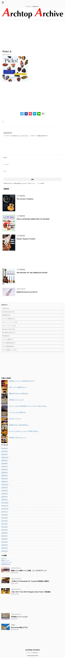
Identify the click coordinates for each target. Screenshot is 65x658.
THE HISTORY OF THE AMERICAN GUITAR (32, 273)
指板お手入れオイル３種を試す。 (19, 393)
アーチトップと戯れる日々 (32, 652)
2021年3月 (4, 451)
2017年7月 (4, 511)
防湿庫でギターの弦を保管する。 (19, 425)
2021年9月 (4, 448)
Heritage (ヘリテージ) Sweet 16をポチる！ (22, 381)
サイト (5, 171)
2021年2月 (4, 454)
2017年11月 (4, 505)
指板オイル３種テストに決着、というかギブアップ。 (29, 570)
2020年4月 (4, 475)
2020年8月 (4, 463)
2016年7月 (4, 536)
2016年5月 (4, 542)
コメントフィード (6, 562)
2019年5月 (4, 490)
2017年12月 (4, 502)
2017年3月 (4, 524)
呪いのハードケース (15, 418)
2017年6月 (4, 514)
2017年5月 (4, 517)
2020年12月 (4, 457)
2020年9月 (4, 460)
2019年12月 (4, 484)
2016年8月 (4, 533)
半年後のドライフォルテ (16, 399)
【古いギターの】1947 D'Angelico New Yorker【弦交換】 (31, 592)
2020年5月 (4, 472)
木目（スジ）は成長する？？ (18, 387)
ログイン (4, 558)
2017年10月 (4, 508)
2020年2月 (4, 481)
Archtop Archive (32, 650)
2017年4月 (4, 521)
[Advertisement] (32, 34)
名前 (5, 157)
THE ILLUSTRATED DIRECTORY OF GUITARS (33, 219)
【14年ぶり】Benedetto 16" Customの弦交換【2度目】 (30, 581)
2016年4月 (4, 545)
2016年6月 (4, 539)
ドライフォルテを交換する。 (18, 412)
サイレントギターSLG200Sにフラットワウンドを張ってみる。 (28, 406)
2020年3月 (4, 478)
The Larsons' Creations (25, 199)
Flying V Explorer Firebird (26, 239)
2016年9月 (4, 530)
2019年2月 (4, 496)
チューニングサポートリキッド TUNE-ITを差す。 (24, 431)
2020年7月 (4, 466)
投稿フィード (5, 560)
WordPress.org (5, 564)
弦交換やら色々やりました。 (18, 437)
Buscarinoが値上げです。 (20, 627)
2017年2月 (4, 527)
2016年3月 (4, 548)
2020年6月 (4, 469)
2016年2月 (4, 551)
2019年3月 (4, 493)
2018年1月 (4, 499)
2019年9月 (4, 487)
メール (5, 164)
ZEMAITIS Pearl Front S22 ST (27, 292)
